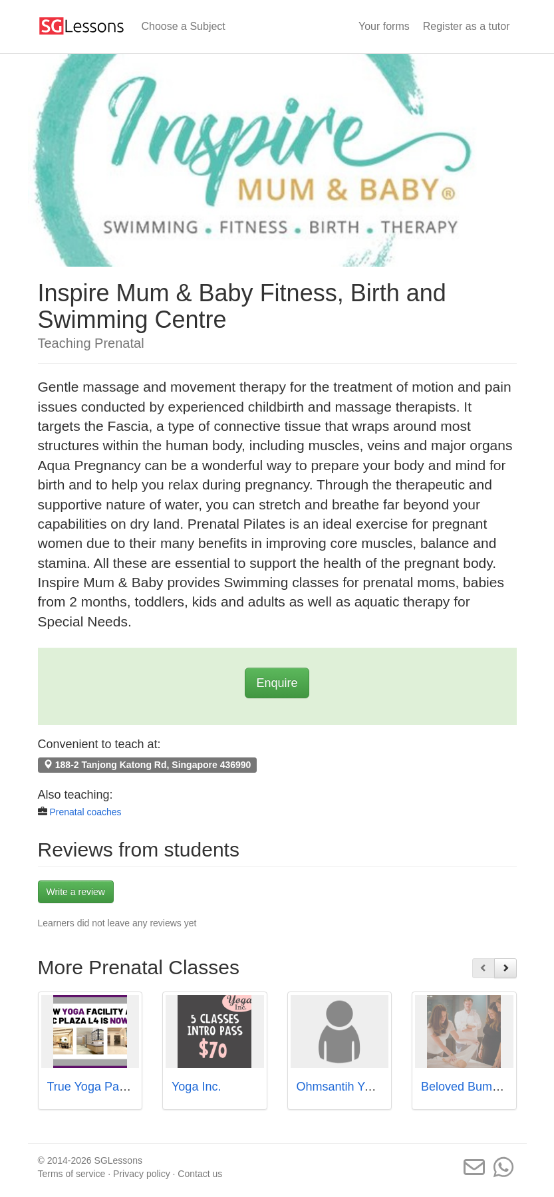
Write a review (76, 891)
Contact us (200, 1173)
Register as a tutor (466, 26)
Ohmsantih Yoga (340, 1086)
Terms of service (72, 1173)
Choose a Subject (183, 26)
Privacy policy (141, 1173)
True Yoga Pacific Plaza (110, 1086)
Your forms (384, 26)
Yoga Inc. (196, 1086)
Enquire (276, 683)
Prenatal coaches (85, 812)
